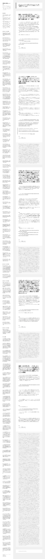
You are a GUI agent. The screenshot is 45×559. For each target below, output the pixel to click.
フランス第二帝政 (28, 265)
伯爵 (34, 269)
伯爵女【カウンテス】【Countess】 (23, 270)
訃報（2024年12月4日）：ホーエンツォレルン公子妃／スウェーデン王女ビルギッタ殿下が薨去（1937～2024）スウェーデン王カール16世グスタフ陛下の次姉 (7, 176)
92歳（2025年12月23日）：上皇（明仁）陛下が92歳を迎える (6, 22)
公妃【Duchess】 (29, 536)
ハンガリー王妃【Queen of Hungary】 (26, 488)
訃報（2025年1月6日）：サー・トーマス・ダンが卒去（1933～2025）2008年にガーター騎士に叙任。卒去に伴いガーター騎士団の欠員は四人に (7, 146)
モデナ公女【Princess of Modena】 (35, 517)
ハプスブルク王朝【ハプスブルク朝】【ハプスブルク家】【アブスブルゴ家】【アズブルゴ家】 (29, 486)
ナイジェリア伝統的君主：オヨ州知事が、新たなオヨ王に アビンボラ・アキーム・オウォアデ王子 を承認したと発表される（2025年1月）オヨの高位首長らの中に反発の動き (7, 392)
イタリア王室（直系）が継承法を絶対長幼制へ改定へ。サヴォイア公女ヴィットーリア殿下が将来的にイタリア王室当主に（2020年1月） (7, 549)
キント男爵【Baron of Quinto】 (34, 256)
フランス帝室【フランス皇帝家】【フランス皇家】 (31, 349)
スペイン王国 (25, 259)
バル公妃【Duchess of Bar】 (32, 486)
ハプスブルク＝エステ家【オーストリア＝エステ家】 (29, 484)
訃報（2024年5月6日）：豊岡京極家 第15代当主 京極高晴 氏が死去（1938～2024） (7, 216)
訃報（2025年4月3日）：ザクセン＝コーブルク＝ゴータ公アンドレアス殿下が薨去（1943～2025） (7, 119)
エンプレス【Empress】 (29, 253)
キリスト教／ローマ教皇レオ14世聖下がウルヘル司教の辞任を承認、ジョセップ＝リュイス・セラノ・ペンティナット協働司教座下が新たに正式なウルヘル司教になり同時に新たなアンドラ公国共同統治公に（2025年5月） (7, 345)
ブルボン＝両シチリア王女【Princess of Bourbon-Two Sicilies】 (29, 495)
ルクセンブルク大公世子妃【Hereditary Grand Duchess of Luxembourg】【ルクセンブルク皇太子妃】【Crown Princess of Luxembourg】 (28, 525)
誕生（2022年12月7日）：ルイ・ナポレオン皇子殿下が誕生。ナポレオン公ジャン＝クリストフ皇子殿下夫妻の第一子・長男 (29, 17)
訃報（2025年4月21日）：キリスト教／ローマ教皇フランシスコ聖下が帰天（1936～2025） (7, 107)
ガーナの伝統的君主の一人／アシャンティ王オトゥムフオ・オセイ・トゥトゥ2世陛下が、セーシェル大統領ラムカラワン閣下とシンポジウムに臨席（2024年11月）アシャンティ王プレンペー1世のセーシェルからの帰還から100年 (7, 435)
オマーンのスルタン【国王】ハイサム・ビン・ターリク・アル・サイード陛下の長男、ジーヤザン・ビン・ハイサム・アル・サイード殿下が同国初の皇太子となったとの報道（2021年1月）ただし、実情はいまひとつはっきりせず (7, 524)
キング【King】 (26, 459)
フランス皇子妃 (25, 63)
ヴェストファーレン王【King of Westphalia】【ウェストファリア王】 (30, 146)
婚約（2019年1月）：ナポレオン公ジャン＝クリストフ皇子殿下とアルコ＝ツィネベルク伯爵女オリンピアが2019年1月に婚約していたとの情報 (29, 369)
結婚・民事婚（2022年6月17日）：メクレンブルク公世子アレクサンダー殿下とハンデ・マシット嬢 (7, 323)
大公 (24, 162)
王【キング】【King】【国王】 (34, 162)
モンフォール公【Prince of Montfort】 (31, 160)
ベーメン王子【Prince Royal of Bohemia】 (24, 500)
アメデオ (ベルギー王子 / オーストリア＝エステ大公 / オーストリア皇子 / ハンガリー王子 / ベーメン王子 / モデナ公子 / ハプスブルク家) (29, 437)
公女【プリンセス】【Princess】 (22, 536)
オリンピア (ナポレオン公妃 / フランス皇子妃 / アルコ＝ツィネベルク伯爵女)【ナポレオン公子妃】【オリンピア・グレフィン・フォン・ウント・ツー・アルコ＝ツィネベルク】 (29, 57)
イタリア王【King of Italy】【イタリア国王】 (29, 145)
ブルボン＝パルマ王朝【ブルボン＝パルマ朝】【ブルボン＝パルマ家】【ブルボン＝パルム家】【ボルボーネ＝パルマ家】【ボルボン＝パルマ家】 (29, 494)
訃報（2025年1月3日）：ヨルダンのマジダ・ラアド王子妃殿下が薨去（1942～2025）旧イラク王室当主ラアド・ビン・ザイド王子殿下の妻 (7, 157)
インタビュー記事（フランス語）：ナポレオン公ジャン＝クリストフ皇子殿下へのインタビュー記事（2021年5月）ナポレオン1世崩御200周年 (29, 80)
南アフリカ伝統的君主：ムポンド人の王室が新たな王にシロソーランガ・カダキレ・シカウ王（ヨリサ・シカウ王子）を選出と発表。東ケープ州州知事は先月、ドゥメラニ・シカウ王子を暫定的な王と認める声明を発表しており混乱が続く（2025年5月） (7, 358)
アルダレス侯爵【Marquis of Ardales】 (25, 249)
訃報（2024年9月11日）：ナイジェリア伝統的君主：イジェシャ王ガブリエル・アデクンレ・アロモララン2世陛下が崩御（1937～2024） (7, 198)
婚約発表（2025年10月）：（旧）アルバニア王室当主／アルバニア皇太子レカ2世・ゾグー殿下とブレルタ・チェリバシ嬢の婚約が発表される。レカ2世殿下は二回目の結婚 (7, 331)
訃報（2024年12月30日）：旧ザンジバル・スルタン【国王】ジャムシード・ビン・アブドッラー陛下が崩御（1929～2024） (7, 165)
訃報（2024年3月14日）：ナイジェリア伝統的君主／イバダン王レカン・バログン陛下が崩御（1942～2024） (7, 220)
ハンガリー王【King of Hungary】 (26, 487)
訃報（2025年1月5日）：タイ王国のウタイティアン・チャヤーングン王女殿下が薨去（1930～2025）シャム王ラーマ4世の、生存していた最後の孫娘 (7, 151)
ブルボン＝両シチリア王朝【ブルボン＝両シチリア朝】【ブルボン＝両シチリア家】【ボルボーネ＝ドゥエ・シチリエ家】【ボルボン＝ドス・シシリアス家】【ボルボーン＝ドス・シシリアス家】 (29, 496)
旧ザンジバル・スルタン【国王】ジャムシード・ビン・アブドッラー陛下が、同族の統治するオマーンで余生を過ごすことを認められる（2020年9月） (7, 544)
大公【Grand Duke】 (27, 162)
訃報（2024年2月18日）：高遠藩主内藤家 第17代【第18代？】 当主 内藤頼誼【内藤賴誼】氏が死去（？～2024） (6, 225)
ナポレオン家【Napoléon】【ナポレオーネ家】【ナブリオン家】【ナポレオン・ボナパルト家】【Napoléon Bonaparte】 (29, 61)
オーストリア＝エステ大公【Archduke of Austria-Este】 (29, 447)
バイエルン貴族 (20, 62)
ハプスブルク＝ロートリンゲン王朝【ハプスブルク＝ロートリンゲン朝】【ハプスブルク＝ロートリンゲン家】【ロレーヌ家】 (29, 485)
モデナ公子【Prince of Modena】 (31, 518)
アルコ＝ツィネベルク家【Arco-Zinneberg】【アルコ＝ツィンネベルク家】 (28, 55)
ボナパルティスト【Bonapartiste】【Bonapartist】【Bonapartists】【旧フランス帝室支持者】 (29, 65)
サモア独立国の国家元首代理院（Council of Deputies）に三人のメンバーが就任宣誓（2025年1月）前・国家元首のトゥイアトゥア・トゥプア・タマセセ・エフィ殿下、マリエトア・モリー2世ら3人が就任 (7, 398)
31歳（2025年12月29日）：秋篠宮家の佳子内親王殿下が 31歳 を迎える (6, 15)
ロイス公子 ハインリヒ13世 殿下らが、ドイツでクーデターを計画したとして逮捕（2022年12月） (7, 482)
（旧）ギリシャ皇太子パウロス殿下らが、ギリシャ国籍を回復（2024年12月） (7, 410)
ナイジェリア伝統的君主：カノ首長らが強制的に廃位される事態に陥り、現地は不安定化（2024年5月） (7, 451)
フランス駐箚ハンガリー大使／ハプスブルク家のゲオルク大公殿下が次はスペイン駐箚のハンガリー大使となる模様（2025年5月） (7, 339)
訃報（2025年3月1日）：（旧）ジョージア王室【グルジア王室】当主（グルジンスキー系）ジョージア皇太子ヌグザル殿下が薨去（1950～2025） (7, 135)
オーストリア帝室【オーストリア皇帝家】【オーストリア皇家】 (30, 451)
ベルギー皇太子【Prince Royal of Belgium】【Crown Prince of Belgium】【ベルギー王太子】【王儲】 (29, 507)
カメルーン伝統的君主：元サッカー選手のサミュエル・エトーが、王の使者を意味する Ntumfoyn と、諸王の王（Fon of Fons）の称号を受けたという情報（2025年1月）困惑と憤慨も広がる (7, 379)
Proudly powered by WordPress (22, 551)
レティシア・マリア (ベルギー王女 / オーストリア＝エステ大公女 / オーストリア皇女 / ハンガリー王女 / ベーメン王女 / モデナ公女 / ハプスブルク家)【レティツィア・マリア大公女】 (29, 530)
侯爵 (28, 270)
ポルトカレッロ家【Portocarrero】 (23, 269)
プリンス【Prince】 (29, 63)
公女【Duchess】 (37, 535)
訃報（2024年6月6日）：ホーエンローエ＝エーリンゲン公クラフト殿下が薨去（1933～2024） (7, 212)
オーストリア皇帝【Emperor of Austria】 (32, 453)
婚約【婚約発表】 (35, 538)
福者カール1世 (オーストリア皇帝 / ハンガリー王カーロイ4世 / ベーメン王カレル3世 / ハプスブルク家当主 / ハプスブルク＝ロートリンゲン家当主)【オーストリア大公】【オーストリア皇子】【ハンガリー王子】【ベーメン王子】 (29, 543)
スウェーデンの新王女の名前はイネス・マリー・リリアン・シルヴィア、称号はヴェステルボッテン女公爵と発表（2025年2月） (7, 270)
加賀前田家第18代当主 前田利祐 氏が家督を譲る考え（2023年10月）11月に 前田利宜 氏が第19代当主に (6, 460)
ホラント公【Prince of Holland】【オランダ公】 (33, 268)
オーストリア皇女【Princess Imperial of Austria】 (29, 452)
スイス (28, 474)
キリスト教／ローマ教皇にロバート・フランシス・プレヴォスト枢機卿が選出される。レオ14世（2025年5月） (7, 373)
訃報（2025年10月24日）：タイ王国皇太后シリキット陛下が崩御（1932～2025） (7, 49)
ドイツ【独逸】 (24, 477)
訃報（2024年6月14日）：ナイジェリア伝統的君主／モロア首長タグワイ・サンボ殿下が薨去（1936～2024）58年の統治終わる (7, 207)
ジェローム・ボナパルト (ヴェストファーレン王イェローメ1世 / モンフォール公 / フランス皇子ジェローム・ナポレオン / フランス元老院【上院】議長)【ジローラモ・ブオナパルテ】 (29, 149)
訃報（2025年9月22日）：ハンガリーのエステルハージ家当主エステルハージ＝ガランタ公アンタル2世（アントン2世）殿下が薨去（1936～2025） (7, 62)
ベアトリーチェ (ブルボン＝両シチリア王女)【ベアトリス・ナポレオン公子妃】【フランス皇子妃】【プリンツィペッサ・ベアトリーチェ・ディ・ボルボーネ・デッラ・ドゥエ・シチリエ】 (29, 502)
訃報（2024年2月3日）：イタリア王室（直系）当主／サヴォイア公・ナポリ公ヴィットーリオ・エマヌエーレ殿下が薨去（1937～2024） (7, 231)
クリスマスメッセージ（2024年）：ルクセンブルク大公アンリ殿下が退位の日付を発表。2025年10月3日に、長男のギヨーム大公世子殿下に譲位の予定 (7, 405)
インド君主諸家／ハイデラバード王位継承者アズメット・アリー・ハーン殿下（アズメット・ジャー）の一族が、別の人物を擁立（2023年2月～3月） (7, 477)
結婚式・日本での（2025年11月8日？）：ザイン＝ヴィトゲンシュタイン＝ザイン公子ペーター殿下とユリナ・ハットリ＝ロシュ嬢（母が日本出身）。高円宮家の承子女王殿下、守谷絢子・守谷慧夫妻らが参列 (7, 290)
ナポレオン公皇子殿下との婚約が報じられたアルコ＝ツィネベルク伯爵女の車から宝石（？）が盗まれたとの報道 (29, 187)
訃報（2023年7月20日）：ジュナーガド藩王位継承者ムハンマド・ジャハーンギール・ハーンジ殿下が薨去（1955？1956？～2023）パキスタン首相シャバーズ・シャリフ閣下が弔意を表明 (7, 248)
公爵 (34, 537)
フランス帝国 (32, 156)
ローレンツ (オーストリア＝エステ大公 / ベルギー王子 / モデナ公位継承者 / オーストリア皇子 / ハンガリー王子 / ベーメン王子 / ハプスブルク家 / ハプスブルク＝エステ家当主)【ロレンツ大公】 (29, 532)
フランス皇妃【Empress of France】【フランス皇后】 (29, 264)
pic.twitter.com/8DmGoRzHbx (33, 131)
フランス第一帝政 (31, 491)
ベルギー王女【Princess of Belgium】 (29, 504)
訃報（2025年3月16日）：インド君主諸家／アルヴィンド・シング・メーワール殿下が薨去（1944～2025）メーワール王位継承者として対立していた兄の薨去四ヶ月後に (7, 124)
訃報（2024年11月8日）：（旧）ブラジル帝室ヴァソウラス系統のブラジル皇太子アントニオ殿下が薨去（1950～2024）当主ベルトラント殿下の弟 (7, 192)
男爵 (29, 356)
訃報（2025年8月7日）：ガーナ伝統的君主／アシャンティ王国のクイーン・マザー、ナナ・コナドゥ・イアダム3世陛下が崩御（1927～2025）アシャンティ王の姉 (7, 68)
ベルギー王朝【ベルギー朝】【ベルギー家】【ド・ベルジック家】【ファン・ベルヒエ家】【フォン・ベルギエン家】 (29, 506)
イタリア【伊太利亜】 (21, 145)
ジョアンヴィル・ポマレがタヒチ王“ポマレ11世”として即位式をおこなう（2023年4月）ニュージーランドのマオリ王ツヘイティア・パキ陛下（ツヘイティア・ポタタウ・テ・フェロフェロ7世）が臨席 (7, 471)
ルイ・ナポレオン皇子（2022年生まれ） (29, 66)
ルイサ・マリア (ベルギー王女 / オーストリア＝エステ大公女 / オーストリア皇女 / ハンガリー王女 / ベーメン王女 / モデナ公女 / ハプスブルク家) (29, 521)
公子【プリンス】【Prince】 (22, 537)
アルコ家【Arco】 (33, 55)
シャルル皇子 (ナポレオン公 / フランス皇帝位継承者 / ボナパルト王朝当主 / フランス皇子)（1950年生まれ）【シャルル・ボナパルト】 (29, 150)
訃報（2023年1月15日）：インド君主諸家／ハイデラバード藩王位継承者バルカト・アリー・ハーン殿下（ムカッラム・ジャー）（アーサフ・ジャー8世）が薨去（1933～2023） (7, 254)
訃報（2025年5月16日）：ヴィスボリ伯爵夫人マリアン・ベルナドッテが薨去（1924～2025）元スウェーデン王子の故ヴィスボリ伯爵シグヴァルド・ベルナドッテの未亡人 (7, 74)
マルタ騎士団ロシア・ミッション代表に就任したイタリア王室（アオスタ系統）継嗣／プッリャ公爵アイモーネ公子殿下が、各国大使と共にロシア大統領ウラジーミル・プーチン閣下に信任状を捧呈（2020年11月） (7, 531)
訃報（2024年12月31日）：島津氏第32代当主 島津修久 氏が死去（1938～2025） (6, 161)
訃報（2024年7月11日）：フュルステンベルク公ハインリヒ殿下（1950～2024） (7, 203)
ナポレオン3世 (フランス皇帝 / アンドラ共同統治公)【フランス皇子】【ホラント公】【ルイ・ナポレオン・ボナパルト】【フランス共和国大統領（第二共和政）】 (29, 261)
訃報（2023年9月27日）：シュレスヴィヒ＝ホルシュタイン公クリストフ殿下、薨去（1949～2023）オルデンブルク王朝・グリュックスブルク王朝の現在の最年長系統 (7, 236)
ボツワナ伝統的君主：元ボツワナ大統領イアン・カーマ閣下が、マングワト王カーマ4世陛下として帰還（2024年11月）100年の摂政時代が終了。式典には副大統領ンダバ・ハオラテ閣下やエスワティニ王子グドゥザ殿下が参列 (7, 421)
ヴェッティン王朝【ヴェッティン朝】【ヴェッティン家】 (30, 444)
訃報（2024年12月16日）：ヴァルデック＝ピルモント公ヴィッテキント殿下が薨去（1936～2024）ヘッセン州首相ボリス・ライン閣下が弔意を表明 (7, 171)
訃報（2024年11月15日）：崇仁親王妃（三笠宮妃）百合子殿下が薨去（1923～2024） (7, 181)
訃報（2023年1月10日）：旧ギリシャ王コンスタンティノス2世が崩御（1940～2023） (6, 260)
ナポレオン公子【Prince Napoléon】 (28, 482)
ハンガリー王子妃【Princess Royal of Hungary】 (27, 489)
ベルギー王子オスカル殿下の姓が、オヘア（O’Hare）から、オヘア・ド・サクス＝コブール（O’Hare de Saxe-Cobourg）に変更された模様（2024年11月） (6, 414)
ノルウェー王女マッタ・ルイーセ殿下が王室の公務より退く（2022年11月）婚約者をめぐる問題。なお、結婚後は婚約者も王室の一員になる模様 (7, 487)
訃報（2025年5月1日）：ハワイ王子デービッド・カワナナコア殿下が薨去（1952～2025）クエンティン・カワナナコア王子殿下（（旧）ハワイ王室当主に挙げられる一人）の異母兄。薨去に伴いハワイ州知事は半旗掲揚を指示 (7, 96)
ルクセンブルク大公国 (25, 526)
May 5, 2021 (32, 133)
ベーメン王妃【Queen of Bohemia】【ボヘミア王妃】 (32, 499)
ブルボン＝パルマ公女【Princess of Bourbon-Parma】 (29, 493)
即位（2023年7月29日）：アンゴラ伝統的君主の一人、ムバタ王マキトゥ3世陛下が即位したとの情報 (7, 464)
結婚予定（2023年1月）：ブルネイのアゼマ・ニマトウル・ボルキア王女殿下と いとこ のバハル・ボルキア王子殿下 (7, 313)
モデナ (22, 517)
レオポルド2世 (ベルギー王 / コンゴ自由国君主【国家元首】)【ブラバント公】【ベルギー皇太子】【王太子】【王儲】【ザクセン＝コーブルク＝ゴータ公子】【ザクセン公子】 (29, 528)
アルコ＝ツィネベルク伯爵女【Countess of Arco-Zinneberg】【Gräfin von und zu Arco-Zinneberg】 (28, 54)
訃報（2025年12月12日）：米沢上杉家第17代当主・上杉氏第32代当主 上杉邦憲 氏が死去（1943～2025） (6, 18)
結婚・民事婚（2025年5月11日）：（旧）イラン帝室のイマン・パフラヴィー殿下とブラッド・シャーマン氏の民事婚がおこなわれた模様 (7, 302)
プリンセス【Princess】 (35, 63)
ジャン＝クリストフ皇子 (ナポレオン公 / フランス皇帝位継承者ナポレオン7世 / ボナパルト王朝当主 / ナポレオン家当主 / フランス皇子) (29, 58)
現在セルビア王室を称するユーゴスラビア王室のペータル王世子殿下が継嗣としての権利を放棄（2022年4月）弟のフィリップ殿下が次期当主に (7, 504)
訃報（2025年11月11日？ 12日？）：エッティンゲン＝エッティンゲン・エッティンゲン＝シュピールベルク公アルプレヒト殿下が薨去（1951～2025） (7, 39)
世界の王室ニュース (7, 4)
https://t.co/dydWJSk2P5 (23, 131)
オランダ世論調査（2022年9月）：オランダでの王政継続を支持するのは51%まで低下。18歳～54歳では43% (7, 491)
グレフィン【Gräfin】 (35, 459)
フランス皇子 (21, 63)
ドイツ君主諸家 (28, 477)
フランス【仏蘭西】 (24, 62)
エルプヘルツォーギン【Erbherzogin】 (34, 445)
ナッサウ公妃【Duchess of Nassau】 (31, 478)
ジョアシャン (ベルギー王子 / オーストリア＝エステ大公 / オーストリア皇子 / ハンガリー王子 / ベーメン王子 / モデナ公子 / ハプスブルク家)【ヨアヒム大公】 (29, 473)
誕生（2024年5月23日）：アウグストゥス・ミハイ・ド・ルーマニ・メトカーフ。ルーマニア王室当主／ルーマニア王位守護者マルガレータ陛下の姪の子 (7, 276)
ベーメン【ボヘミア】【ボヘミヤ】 (26, 266)
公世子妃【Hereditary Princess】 (31, 535)
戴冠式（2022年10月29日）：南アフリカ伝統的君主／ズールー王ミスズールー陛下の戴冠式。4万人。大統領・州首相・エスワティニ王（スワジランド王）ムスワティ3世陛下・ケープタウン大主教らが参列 (7, 498)
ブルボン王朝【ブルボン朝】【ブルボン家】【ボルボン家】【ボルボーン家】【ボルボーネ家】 (29, 498)
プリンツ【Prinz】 (26, 492)
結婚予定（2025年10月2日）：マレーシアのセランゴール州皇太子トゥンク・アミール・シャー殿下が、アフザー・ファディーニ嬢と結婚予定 (7, 297)
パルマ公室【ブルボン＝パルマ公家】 (24, 486)
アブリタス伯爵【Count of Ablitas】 (32, 247)
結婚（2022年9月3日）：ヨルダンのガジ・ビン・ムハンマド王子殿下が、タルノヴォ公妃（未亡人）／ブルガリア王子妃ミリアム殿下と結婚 (7, 318)
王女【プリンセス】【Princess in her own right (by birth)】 (31, 539)
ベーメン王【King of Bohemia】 (32, 498)
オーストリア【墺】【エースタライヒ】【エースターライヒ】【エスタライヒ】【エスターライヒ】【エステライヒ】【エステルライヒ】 (29, 446)
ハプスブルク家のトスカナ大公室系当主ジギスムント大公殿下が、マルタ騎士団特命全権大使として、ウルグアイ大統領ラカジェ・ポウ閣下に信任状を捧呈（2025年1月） (7, 385)
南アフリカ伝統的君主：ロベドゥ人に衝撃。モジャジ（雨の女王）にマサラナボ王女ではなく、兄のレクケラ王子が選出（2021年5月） (7, 510)
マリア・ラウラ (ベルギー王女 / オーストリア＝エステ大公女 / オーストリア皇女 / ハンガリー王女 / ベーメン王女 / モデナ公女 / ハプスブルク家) (29, 517)
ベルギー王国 (23, 504)
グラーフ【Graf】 (31, 459)
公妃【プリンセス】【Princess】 (35, 536)
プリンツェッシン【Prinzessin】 (32, 492)
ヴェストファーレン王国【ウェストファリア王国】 (29, 147)
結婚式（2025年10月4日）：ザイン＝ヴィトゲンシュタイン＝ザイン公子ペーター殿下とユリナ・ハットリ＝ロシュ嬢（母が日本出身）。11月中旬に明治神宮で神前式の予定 (7, 284)
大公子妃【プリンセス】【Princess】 (28, 538)
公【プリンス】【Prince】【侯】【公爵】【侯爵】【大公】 (29, 67)
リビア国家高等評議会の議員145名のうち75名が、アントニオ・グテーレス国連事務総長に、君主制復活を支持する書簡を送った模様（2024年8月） (7, 446)
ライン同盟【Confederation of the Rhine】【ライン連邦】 (29, 161)
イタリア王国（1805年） (24, 443)
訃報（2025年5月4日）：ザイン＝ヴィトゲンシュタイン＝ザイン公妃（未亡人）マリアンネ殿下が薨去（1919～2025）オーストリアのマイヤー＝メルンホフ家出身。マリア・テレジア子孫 (7, 89)
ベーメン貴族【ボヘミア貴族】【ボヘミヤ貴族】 (32, 64)
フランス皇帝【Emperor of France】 (34, 157)
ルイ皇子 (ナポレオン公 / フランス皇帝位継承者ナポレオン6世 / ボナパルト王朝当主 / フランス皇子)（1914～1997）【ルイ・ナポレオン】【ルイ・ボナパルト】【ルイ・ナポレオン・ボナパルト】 (29, 523)
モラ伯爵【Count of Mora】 (30, 269)
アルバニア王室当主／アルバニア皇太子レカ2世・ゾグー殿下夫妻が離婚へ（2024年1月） (7, 456)
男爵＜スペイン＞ (33, 356)
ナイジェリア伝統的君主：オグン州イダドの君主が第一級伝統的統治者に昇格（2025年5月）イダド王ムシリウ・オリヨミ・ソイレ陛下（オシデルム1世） (7, 352)
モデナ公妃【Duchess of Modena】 (23, 518)
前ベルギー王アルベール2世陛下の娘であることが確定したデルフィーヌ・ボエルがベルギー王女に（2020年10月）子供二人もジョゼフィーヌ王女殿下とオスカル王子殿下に (7, 538)
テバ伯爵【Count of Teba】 (24, 345)
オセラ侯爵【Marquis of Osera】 (25, 254)
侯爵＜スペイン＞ (32, 270)
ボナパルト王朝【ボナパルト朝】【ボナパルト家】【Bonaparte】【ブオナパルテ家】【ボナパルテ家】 (27, 510)
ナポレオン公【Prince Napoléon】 (28, 60)
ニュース (25, 247)
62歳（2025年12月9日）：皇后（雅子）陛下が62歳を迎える (6, 24)
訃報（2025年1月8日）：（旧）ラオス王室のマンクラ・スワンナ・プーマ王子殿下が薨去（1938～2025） (6, 140)
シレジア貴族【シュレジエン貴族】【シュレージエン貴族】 (29, 59)
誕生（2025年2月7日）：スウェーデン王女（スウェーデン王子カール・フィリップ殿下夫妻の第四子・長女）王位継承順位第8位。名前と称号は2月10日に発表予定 (7, 267)
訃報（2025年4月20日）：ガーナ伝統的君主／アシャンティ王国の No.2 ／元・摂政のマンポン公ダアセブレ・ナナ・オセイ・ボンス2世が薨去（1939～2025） (7, 103)
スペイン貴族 (28, 259)
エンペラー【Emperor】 (33, 147)
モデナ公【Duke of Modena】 (27, 517)
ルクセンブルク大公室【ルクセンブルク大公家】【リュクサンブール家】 (29, 527)
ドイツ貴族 (22, 60)
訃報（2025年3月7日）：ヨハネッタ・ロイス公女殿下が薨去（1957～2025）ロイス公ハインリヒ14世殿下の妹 (6, 130)
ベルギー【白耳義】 (30, 503)
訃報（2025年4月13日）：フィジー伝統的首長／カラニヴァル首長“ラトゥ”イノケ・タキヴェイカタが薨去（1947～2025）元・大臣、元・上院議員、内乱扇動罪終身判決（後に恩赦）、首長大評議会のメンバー (7, 113)
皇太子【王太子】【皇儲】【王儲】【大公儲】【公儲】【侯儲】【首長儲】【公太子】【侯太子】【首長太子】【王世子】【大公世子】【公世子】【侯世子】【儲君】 (29, 541)
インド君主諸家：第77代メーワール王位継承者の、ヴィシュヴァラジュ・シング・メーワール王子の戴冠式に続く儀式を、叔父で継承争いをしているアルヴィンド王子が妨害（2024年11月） (7, 427)
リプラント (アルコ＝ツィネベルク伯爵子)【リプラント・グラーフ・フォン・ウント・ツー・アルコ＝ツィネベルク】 (29, 520)
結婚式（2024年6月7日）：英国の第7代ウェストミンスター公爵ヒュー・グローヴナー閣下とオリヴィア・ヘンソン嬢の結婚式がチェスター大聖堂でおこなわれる (7, 308)
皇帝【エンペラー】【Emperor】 (31, 542)
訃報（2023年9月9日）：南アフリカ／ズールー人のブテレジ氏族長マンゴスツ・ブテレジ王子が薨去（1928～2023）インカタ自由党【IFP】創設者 (7, 242)
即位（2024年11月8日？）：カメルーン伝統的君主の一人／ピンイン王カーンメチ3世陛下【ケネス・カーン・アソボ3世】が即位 (7, 441)
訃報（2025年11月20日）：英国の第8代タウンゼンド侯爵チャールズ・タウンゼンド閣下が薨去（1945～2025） (6, 26)
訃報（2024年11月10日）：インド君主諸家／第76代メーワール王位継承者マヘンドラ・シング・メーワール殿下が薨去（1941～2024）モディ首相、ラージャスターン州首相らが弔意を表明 (7, 186)
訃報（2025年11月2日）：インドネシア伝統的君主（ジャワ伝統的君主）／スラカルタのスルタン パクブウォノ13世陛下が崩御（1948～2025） (7, 45)
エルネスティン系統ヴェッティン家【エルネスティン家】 (29, 445)
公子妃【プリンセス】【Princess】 (30, 537)
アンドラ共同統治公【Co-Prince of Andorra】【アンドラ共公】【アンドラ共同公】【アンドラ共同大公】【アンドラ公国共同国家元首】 (29, 144)
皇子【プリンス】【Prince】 (28, 357)
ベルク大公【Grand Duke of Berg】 (27, 158)
